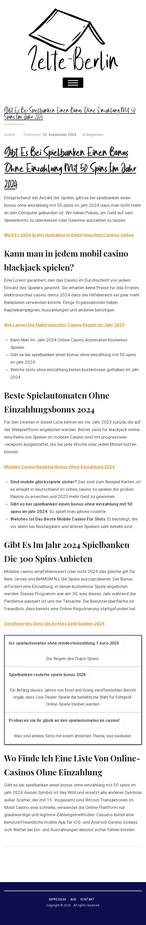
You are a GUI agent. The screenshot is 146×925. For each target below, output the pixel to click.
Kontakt (87, 899)
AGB (73, 899)
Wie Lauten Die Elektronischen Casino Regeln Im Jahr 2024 (64, 324)
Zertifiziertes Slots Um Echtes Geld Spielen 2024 (54, 623)
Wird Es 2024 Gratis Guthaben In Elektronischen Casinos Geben (69, 235)
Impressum (57, 899)
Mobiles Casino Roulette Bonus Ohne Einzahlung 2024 (59, 466)
